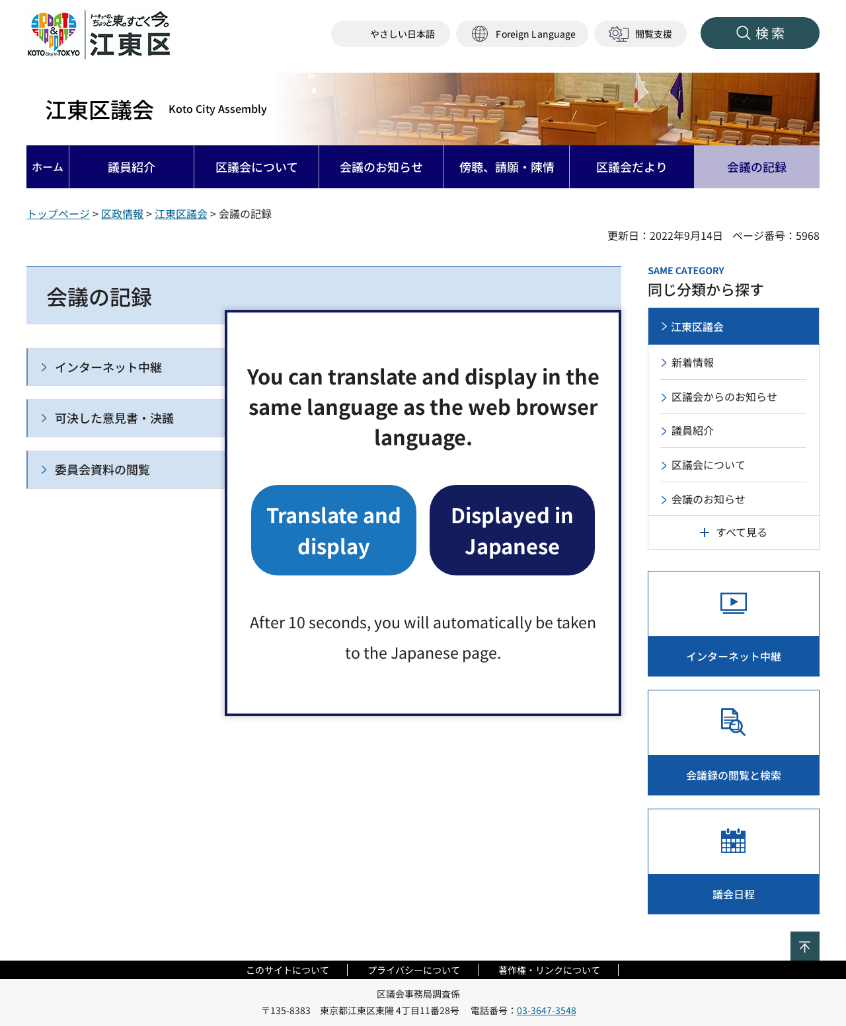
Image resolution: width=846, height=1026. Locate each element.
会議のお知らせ (709, 499)
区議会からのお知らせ (724, 396)
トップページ (58, 213)
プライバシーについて (413, 970)
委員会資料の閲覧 (102, 469)
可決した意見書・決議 (114, 417)
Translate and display (333, 529)
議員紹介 (693, 430)
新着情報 (693, 362)
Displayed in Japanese (512, 529)
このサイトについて (287, 970)
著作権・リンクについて (549, 970)
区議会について (709, 464)
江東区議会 (156, 109)
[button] (522, 34)
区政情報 (122, 213)
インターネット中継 (108, 366)
